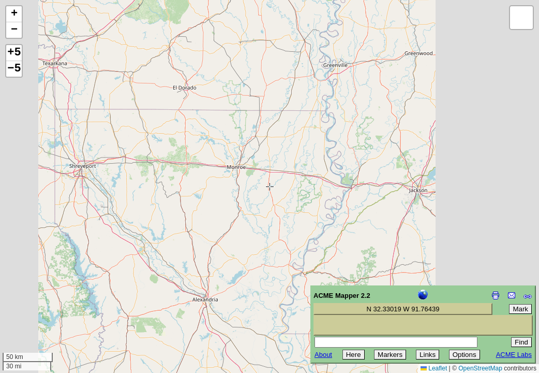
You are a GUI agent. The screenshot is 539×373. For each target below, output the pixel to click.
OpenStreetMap (480, 368)
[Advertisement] (55, 299)
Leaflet (434, 368)
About (323, 354)
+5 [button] (14, 53)
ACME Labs (514, 354)
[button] (14, 14)
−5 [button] (14, 69)
